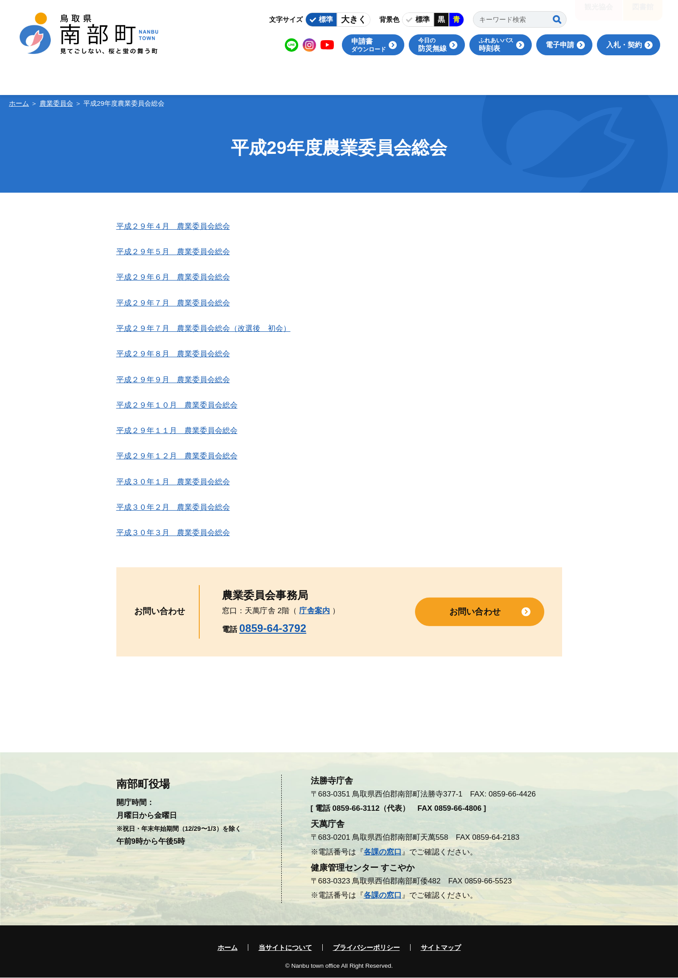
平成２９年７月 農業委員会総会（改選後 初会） (203, 328)
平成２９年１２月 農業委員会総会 (177, 456)
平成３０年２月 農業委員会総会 (173, 507)
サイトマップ (441, 947)
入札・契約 (624, 45)
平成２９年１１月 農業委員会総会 (177, 430)
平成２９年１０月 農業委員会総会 (177, 405)
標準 (326, 19)
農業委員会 (56, 103)
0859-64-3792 (272, 628)
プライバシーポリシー (366, 947)
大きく (353, 19)
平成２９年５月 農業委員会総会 (173, 252)
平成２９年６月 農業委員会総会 (173, 277)
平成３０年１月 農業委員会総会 (173, 482)
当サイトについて (285, 947)
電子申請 (560, 45)
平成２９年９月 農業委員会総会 (173, 380)
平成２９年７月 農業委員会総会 (173, 303)
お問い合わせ (475, 611)
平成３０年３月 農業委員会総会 (173, 532)
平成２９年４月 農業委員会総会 (173, 226)
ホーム (19, 103)
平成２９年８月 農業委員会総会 (173, 354)
